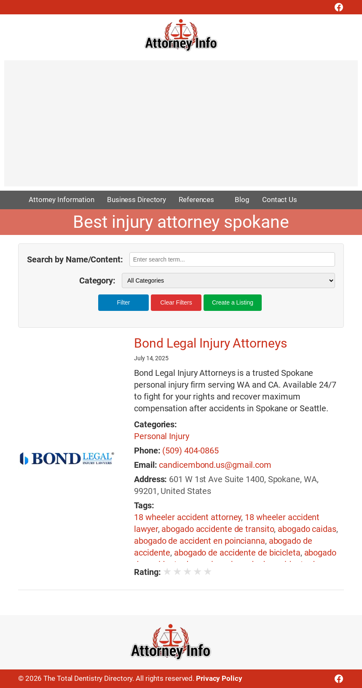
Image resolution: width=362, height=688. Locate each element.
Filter (123, 302)
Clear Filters (176, 302)
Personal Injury (161, 436)
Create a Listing (232, 302)
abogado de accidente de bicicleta (237, 553)
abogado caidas (307, 529)
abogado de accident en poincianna (199, 541)
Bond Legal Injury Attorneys (210, 343)
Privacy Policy (219, 678)
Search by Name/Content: (75, 259)
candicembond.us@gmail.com (215, 465)
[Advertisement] (181, 127)
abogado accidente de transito (217, 529)
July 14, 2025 (151, 358)
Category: (97, 280)
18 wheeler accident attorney (187, 517)
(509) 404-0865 (190, 450)
